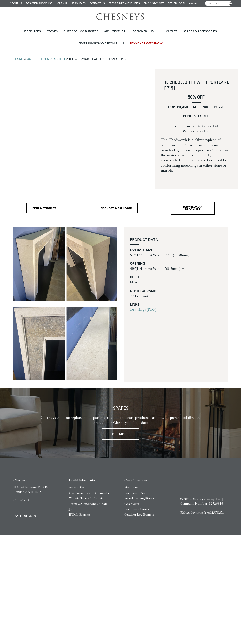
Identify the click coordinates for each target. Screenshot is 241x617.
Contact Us (97, 3)
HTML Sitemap (79, 514)
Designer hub (143, 31)
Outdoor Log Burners (80, 31)
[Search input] (218, 3)
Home (19, 59)
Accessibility (77, 487)
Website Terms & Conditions (88, 498)
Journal (62, 3)
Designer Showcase (39, 3)
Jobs (72, 509)
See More (120, 434)
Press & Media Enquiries (124, 3)
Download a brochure (192, 208)
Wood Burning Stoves (139, 498)
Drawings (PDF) (143, 309)
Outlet (171, 31)
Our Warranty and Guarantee (89, 493)
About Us (16, 3)
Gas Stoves (131, 504)
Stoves (52, 31)
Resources (78, 3)
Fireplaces (32, 31)
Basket (193, 4)
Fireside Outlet (53, 59)
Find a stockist (154, 3)
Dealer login (176, 3)
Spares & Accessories (200, 31)
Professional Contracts (97, 42)
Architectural (115, 31)
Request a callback (116, 208)
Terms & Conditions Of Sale (88, 504)
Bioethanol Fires (135, 493)
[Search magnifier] (230, 4)
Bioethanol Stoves (136, 509)
